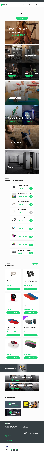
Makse (21, 1)
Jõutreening (30, 57)
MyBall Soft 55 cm (22, 248)
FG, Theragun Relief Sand (23, 216)
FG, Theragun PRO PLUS (23, 240)
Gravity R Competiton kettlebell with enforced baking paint (31, 208)
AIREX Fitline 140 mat (28, 364)
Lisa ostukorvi (14, 303)
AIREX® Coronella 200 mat (29, 318)
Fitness (11, 76)
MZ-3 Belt (8, 364)
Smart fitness (28, 124)
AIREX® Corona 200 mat (11, 342)
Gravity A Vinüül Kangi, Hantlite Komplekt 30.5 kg (28, 232)
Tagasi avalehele (22, 18)
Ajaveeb (8, 1)
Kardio (11, 57)
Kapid (10, 181)
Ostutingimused (26, 1)
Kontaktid (31, 1)
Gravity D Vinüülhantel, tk (24, 256)
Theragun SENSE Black (23, 200)
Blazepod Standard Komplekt (24, 264)
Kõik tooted (35, 279)
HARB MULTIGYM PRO (22, 224)
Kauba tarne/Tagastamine (15, 1)
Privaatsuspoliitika (40, 1)
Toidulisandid (14, 154)
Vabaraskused (31, 76)
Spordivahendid (15, 126)
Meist (35, 1)
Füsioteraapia (14, 104)
